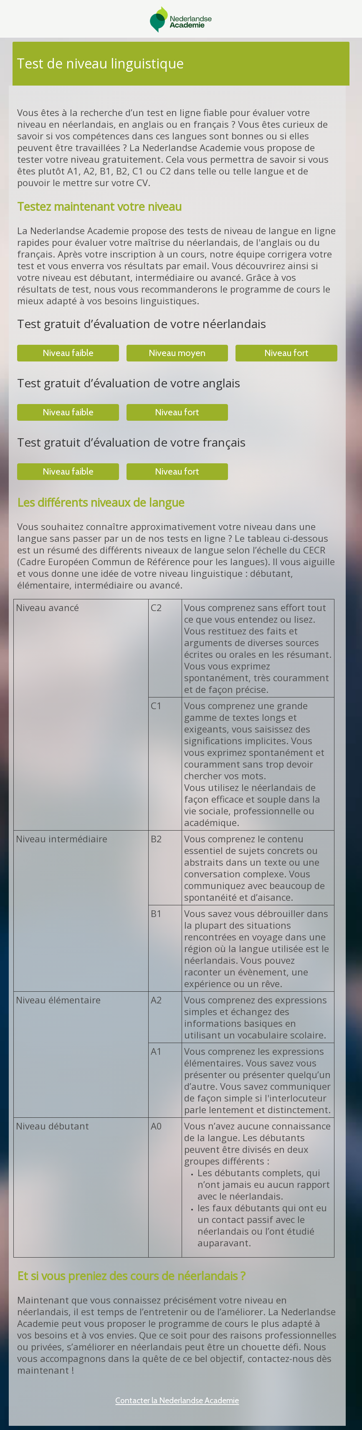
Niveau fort (286, 353)
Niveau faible (68, 353)
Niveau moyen (177, 353)
